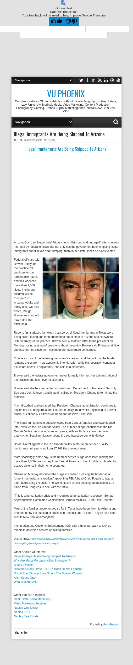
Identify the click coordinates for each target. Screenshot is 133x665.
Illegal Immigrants (32, 140)
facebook (87, 80)
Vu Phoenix (66, 93)
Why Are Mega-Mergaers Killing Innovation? (42, 560)
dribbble (112, 80)
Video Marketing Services (30, 603)
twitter (81, 80)
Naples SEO (22, 612)
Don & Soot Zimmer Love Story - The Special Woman (48, 573)
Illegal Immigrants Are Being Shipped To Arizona (59, 134)
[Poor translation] (71, 21)
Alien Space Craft (25, 577)
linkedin (106, 80)
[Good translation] (56, 21)
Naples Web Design (26, 607)
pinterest (118, 80)
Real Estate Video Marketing (32, 599)
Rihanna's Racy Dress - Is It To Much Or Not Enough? (48, 569)
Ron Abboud (111, 624)
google (93, 80)
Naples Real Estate (26, 616)
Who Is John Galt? (26, 582)
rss (100, 80)
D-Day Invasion (23, 565)
